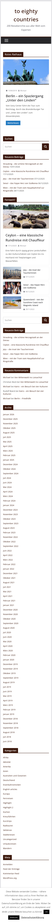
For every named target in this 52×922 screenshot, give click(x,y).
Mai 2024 (7, 487)
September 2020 (10, 623)
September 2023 (10, 523)
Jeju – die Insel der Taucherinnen (18, 178)
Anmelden (8, 864)
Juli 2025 (7, 437)
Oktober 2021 (9, 578)
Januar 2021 (8, 605)
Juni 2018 (7, 741)
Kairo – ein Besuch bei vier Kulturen (31, 386)
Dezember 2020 (10, 609)
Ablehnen (14, 917)
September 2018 (10, 727)
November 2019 (10, 668)
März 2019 (8, 705)
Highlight (7, 803)
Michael (23, 90)
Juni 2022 (7, 550)
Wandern (7, 848)
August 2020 (9, 628)
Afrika (5, 757)
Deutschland (9, 780)
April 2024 (7, 491)
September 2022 (10, 546)
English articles (10, 789)
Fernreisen (8, 798)
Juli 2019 (7, 687)
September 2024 (10, 473)
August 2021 (9, 582)
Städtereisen (9, 834)
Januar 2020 (8, 659)
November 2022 (10, 537)
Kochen (6, 812)
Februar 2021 (9, 600)
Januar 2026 (8, 414)
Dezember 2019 (10, 664)
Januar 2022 (8, 569)
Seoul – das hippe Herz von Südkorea (20, 183)
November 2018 (10, 723)
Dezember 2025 (10, 419)
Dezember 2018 (10, 718)
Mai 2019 (7, 696)
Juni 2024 (7, 482)
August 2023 (9, 528)
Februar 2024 (9, 500)
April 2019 (7, 700)
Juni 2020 (7, 637)
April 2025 (7, 446)
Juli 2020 (7, 632)
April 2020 (7, 646)
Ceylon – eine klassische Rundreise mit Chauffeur (26, 171)
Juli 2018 (7, 737)
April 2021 (7, 596)
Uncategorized (10, 839)
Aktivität (7, 762)
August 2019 (9, 682)
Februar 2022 (9, 564)
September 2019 (10, 678)
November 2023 (10, 514)
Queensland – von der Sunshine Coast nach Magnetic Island (33, 302)
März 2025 (8, 450)
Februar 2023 (9, 532)
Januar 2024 (8, 505)
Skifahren (7, 830)
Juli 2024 (7, 478)
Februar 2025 (9, 455)
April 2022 (7, 555)
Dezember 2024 (10, 464)
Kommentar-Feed (11, 873)
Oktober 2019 (9, 673)
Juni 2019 (7, 691)
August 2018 (9, 732)
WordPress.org (10, 878)
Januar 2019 (8, 714)
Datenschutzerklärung (32, 917)
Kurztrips (7, 821)
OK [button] (46, 912)
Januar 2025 (8, 460)
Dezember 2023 (10, 509)
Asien (5, 771)
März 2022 (8, 559)
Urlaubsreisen (9, 843)
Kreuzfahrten (9, 816)
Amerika (7, 766)
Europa (6, 794)
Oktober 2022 (9, 541)
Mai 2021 (7, 591)
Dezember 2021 (10, 573)
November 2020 (10, 614)
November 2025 (10, 423)
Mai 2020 (7, 641)
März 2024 (8, 496)
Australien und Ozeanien (14, 775)
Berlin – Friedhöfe (22, 398)
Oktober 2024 (9, 469)
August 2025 (9, 432)
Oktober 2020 (9, 618)
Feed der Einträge (11, 869)
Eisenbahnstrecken (12, 784)
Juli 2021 (7, 587)
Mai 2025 (7, 441)
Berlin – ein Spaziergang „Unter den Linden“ (24, 98)
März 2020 (8, 650)
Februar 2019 (9, 709)
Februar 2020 (9, 655)
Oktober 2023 (9, 519)
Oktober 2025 (9, 428)
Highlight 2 (8, 807)
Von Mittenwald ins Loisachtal (28, 377)
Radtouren (8, 825)
